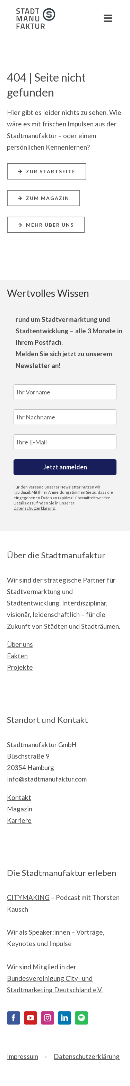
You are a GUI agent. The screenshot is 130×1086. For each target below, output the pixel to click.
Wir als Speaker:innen (38, 932)
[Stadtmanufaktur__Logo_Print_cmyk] (32, 11)
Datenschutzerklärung (34, 508)
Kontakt (19, 797)
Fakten (17, 656)
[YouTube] (30, 1018)
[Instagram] (47, 1018)
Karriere (19, 820)
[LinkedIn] (64, 1018)
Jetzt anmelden (65, 467)
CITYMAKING (28, 897)
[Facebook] (13, 1018)
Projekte (20, 667)
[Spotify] (81, 1018)
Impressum (22, 1056)
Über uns (20, 644)
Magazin (19, 809)
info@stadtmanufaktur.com (47, 779)
